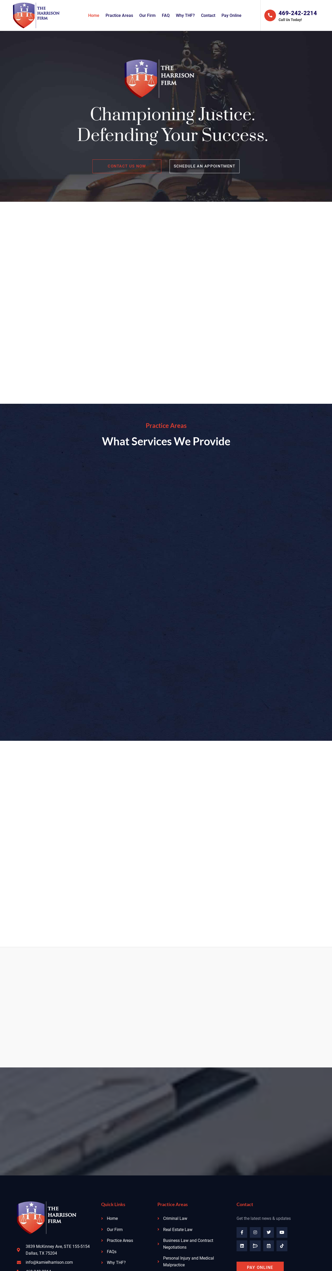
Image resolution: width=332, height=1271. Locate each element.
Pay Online (231, 15)
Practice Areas (119, 15)
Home (93, 15)
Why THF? (185, 15)
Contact (208, 15)
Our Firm (147, 15)
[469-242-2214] (270, 15)
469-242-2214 (298, 13)
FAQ (166, 15)
